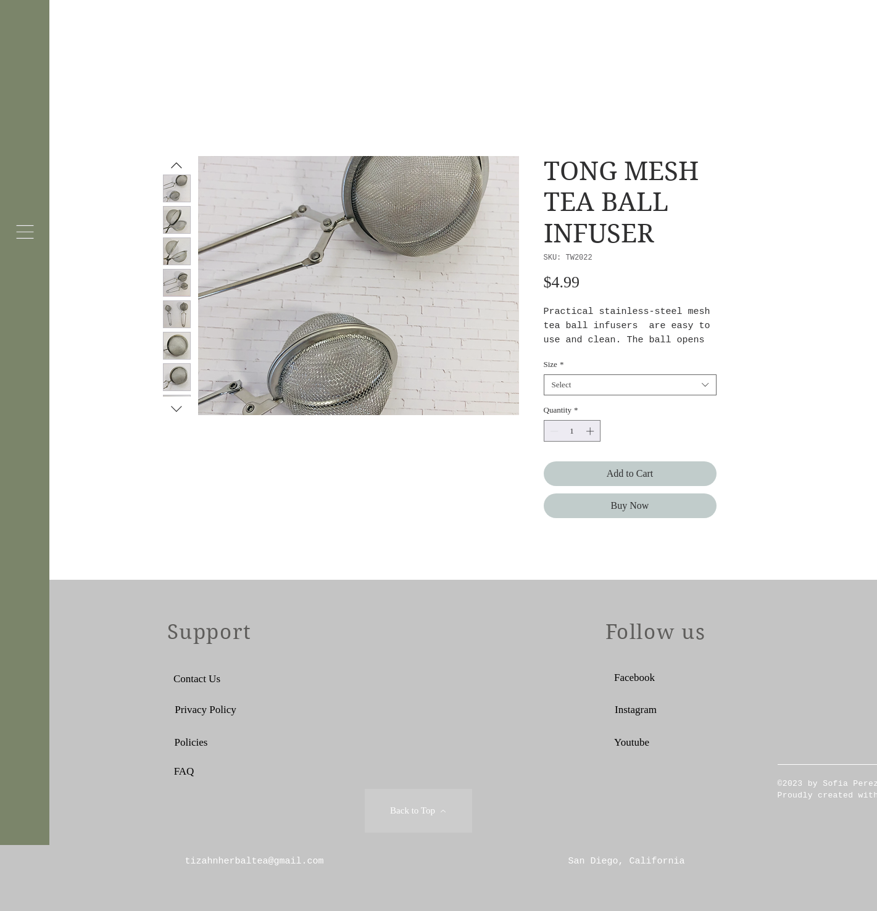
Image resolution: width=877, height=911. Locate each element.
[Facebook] (635, 677)
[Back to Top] (418, 811)
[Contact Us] (197, 678)
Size (554, 364)
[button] (25, 232)
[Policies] (191, 742)
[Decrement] (553, 431)
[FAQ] (184, 771)
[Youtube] (632, 742)
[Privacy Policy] (205, 709)
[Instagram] (636, 709)
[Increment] (591, 431)
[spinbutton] (572, 431)
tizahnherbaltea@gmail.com (254, 861)
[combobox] (630, 384)
